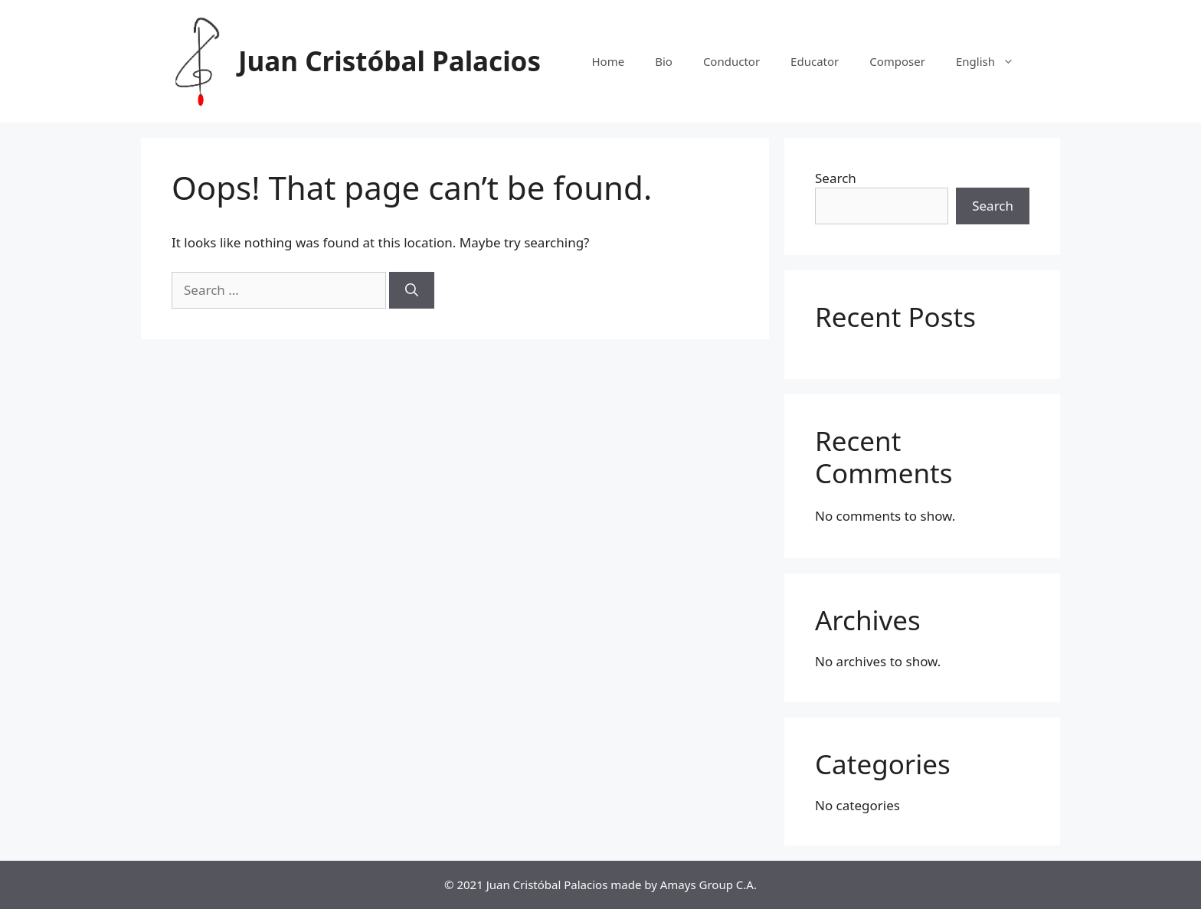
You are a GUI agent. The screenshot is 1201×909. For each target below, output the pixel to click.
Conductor (731, 61)
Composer (897, 61)
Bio (663, 61)
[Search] (411, 290)
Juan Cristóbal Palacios (389, 61)
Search (835, 178)
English (992, 61)
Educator (814, 61)
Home (607, 61)
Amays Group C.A (707, 884)
